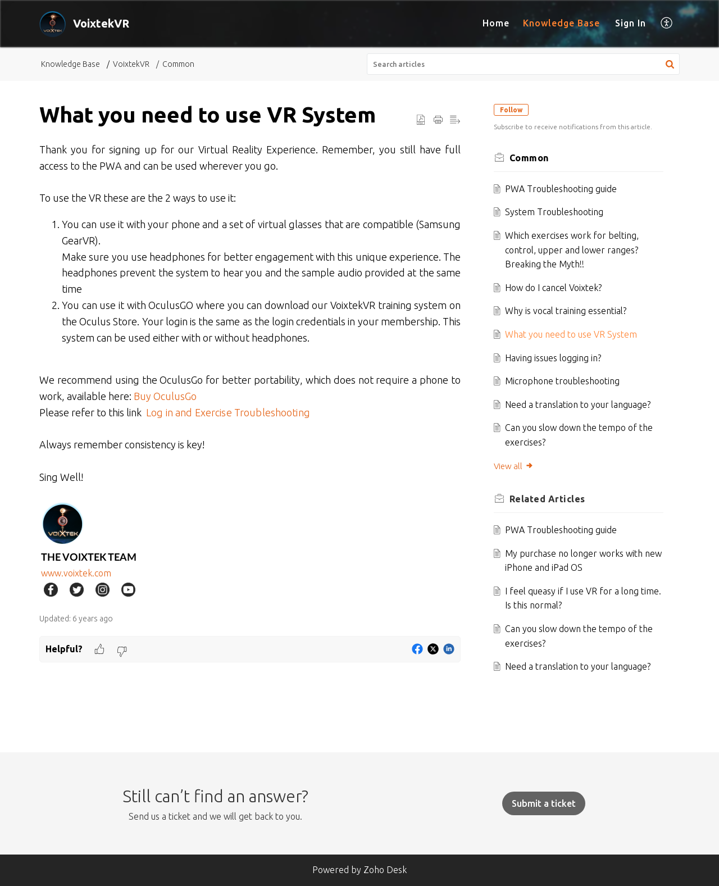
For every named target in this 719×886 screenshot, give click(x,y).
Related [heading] (550, 499)
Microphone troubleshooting (565, 381)
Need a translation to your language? (581, 404)
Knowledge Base (561, 23)
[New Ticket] (543, 803)
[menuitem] (496, 24)
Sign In (630, 23)
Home (496, 23)
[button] (667, 24)
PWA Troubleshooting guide (564, 189)
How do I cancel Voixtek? (556, 288)
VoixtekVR (131, 64)
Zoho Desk (385, 870)
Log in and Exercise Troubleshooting (228, 412)
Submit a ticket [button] (544, 803)
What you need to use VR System (574, 334)
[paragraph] (250, 371)
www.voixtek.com (77, 573)
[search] (523, 64)
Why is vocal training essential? (569, 311)
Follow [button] (514, 109)
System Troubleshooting (557, 212)
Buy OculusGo (166, 396)
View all (516, 466)
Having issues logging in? (556, 358)
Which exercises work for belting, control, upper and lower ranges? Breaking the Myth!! (575, 249)
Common (178, 64)
